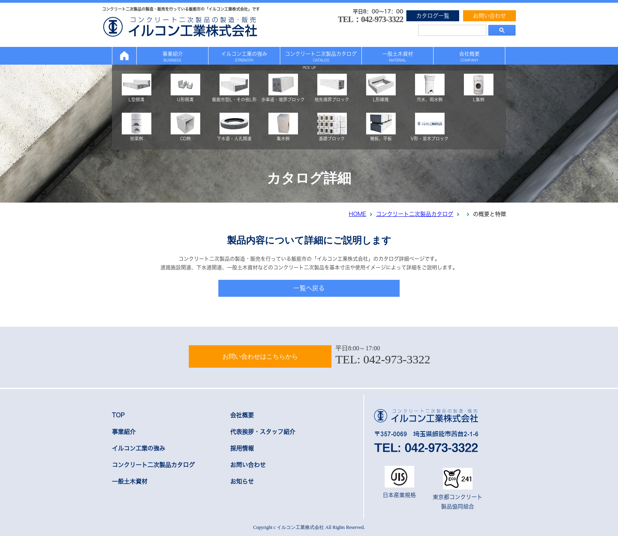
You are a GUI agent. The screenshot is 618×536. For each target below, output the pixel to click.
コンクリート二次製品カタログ (321, 56)
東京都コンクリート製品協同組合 (457, 488)
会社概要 (469, 56)
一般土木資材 (397, 56)
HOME (357, 214)
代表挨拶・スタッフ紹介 (262, 432)
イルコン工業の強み (244, 56)
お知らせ (242, 481)
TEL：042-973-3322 (370, 19)
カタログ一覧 (432, 16)
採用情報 (242, 448)
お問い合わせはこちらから (260, 356)
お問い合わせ (489, 16)
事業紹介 (172, 56)
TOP (118, 415)
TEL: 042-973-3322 (382, 359)
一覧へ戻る (309, 288)
